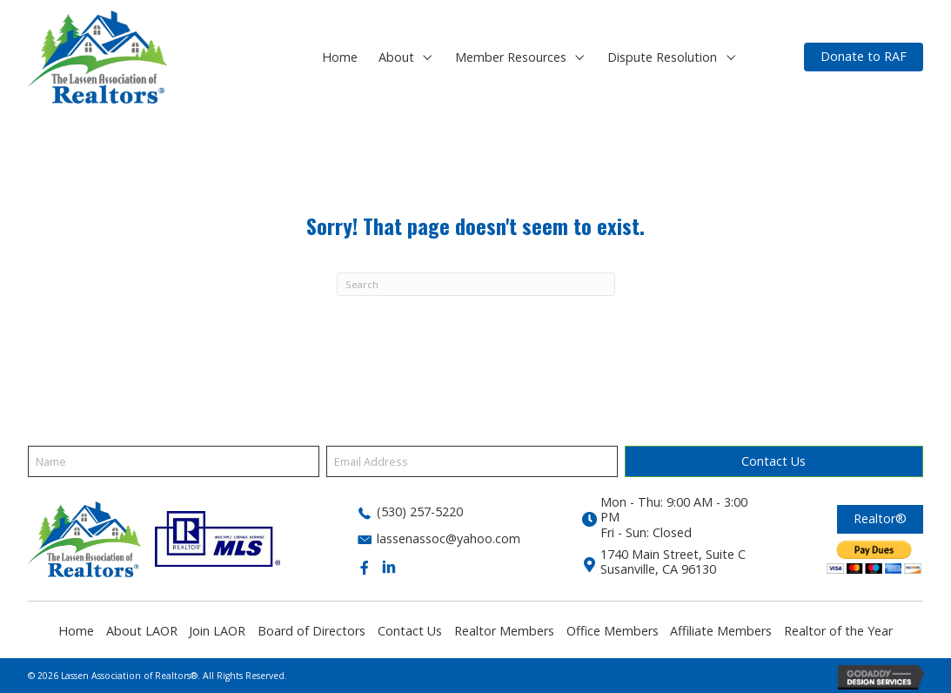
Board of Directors (311, 630)
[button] (428, 57)
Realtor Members (504, 630)
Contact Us (410, 630)
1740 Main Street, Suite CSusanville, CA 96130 (673, 561)
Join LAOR (217, 630)
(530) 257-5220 (420, 511)
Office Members (612, 630)
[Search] (476, 284)
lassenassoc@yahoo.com (448, 538)
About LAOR (141, 630)
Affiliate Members (721, 630)
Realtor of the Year (838, 630)
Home (76, 630)
